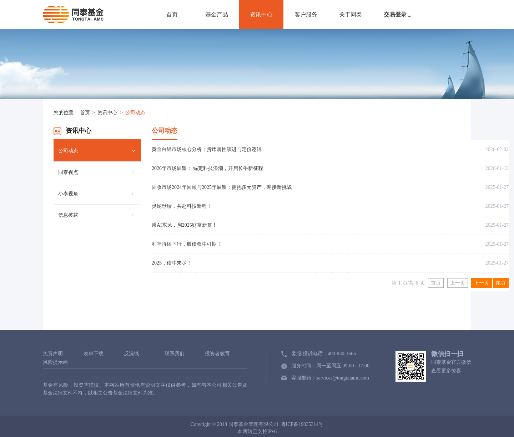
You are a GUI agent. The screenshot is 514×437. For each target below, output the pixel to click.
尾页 (501, 283)
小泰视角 (68, 193)
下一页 (481, 283)
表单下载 (94, 353)
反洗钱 (131, 353)
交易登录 (399, 18)
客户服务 (305, 14)
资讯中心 (261, 14)
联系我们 (175, 353)
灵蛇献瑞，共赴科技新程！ (182, 206)
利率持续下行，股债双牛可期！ (187, 244)
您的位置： (66, 112)
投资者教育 (217, 353)
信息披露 (68, 215)
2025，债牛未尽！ (172, 263)
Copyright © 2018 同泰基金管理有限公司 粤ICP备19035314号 (257, 424)
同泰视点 (68, 172)
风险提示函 (55, 362)
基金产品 (216, 14)
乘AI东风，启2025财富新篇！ (184, 225)
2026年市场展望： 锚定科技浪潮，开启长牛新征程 (207, 168)
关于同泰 (350, 14)
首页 (172, 14)
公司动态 (135, 112)
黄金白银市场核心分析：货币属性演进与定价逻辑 (207, 149)
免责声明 (53, 353)
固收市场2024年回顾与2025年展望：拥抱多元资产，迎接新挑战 (222, 187)
